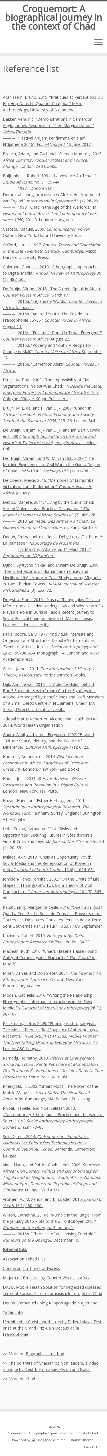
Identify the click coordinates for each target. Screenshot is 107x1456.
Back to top (92, 1447)
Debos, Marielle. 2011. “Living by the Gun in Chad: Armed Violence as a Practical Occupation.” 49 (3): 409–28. (49, 508)
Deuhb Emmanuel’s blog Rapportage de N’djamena (50, 1303)
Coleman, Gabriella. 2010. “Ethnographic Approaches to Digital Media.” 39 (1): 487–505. (52, 273)
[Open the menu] (98, 42)
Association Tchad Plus (24, 1259)
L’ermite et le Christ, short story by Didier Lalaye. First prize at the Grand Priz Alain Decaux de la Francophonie (52, 1328)
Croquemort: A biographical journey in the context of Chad (53, 18)
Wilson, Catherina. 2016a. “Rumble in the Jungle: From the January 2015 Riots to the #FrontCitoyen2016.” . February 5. (52, 1221)
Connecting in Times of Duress (31, 1268)
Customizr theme (79, 1440)
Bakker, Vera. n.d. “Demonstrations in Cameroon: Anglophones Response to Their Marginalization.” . (48, 125)
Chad (30, 1379)
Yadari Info (13, 1312)
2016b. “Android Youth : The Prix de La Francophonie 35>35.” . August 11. (47, 320)
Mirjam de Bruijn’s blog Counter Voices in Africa (46, 1277)
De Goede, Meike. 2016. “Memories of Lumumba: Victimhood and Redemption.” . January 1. (48, 487)
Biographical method (45, 1353)
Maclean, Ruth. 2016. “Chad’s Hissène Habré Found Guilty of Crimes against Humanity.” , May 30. (50, 957)
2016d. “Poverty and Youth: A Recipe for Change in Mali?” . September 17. (52, 352)
